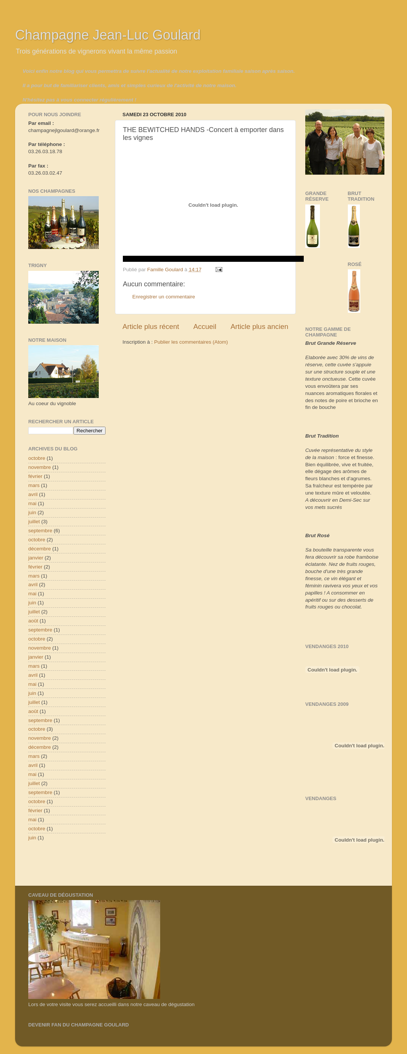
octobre (36, 458)
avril (33, 494)
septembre (40, 530)
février (35, 476)
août (33, 621)
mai (32, 503)
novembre (39, 467)
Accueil (204, 326)
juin (32, 512)
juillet (34, 521)
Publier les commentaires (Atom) (191, 342)
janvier (35, 558)
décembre (39, 549)
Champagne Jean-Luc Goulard (107, 35)
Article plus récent (150, 326)
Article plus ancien (259, 326)
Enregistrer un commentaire (163, 297)
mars (34, 485)
